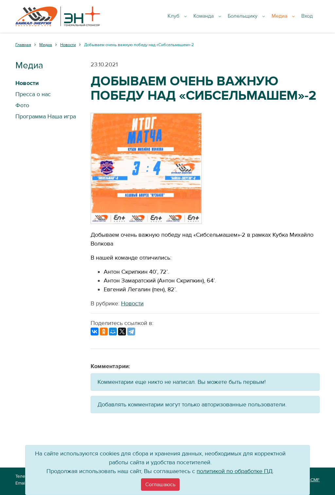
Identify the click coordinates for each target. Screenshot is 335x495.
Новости (132, 303)
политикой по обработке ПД (235, 471)
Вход (310, 16)
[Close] (160, 484)
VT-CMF (312, 480)
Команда (216, 16)
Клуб (188, 16)
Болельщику (254, 16)
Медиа (289, 16)
